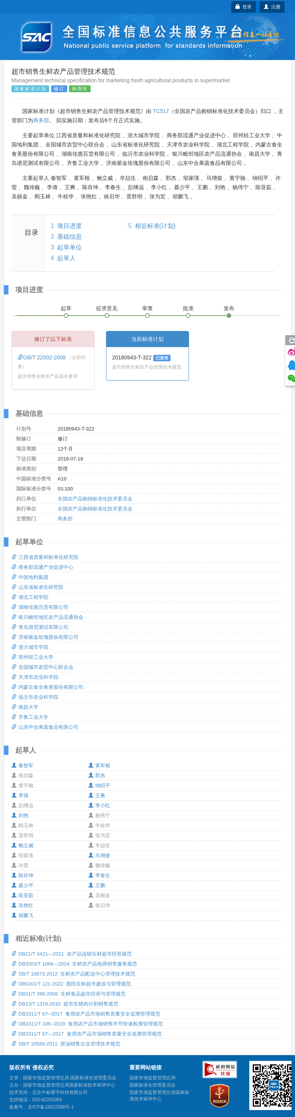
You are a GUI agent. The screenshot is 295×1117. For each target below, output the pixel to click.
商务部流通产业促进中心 (42, 567)
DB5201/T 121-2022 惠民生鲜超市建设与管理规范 (71, 984)
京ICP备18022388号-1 (51, 1107)
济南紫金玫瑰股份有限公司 (45, 637)
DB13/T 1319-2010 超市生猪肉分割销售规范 (65, 1004)
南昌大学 (25, 707)
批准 (188, 308)
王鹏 (96, 885)
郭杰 (96, 775)
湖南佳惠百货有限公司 (40, 607)
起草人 (66, 258)
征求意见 (107, 308)
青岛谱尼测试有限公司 (40, 627)
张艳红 (22, 905)
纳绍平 (99, 785)
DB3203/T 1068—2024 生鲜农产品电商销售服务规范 (74, 964)
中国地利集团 (30, 577)
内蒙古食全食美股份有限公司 (47, 687)
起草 (66, 308)
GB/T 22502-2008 (42, 357)
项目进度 (69, 226)
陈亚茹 (22, 895)
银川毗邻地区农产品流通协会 (47, 617)
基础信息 (69, 236)
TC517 (161, 111)
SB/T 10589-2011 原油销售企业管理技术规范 (66, 1044)
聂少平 (22, 885)
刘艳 (20, 815)
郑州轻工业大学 (32, 657)
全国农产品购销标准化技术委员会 (95, 499)
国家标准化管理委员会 (152, 1085)
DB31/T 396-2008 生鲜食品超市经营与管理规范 (69, 994)
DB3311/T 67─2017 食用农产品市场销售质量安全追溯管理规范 (86, 1014)
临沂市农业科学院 (35, 697)
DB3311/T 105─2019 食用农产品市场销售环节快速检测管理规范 (87, 1024)
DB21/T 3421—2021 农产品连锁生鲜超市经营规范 (72, 954)
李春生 (99, 875)
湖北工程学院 (30, 597)
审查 (147, 308)
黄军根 (99, 765)
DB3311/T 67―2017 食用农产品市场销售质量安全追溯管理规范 (87, 1034)
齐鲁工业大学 (30, 717)
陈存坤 (22, 875)
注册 (272, 7)
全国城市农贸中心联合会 (42, 667)
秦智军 (22, 765)
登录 (243, 7)
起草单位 (69, 247)
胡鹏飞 (22, 915)
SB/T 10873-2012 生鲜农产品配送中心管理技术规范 (73, 974)
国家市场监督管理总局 (152, 1077)
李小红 (99, 805)
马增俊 (99, 855)
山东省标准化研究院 (37, 587)
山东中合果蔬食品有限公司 (45, 727)
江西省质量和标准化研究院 (45, 557)
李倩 (20, 795)
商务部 (41, 120)
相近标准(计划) (155, 226)
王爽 (96, 795)
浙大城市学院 (30, 647)
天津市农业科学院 (35, 677)
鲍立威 (22, 845)
